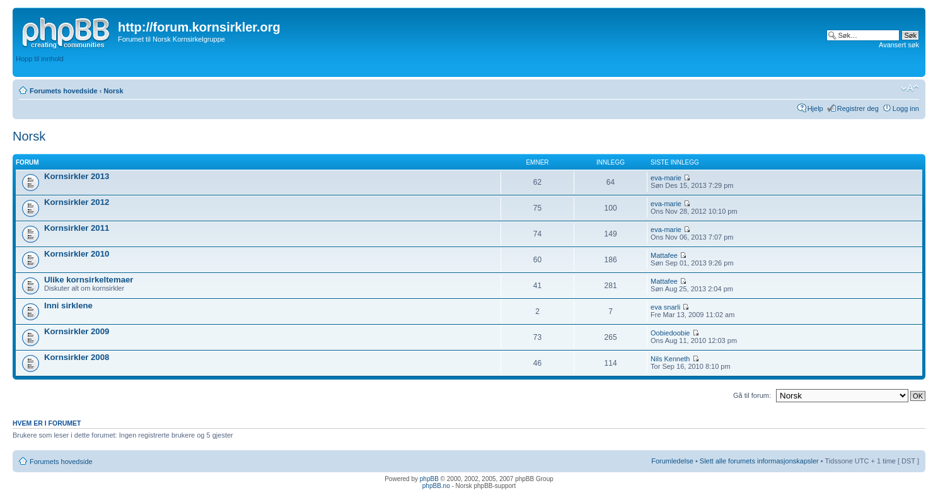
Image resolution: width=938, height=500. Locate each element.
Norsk (113, 91)
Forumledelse (672, 461)
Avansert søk (899, 45)
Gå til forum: (752, 395)
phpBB (429, 478)
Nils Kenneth (670, 359)
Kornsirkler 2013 (76, 176)
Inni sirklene (68, 305)
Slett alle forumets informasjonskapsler (759, 461)
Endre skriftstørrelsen (910, 88)
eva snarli (665, 307)
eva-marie (666, 178)
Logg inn (906, 108)
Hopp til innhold (40, 58)
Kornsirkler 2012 (76, 202)
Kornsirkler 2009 (76, 331)
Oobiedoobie (670, 333)
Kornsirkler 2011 (76, 228)
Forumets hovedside (64, 91)
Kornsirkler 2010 (76, 254)
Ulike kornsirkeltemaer (88, 279)
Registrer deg (858, 108)
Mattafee (664, 255)
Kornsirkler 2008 (76, 357)
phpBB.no (436, 485)
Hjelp (815, 108)
